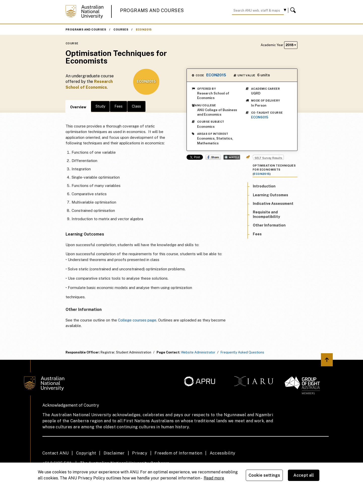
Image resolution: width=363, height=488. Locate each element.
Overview (78, 107)
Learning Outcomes (270, 195)
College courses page (137, 320)
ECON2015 (144, 29)
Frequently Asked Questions (242, 352)
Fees (118, 106)
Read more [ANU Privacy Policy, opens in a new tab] (214, 478)
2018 (291, 45)
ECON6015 (259, 117)
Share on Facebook (213, 157)
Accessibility (222, 453)
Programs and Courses (152, 10)
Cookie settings (264, 475)
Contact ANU (55, 453)
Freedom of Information (178, 453)
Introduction (264, 186)
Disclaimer (114, 453)
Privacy (139, 453)
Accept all (303, 475)
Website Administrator (198, 352)
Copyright (86, 453)
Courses (120, 29)
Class (136, 106)
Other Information (269, 225)
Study (100, 106)
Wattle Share (231, 157)
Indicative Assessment (273, 204)
